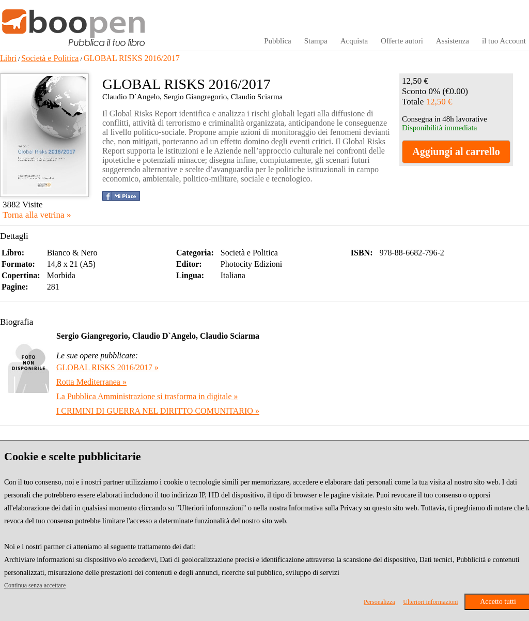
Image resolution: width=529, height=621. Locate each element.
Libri (8, 58)
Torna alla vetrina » (37, 215)
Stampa (316, 41)
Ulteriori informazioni (430, 601)
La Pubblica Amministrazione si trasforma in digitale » (147, 396)
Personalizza (379, 601)
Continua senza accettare (35, 585)
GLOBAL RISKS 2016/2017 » (107, 367)
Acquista (354, 41)
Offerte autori (402, 41)
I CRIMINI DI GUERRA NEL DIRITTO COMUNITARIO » (157, 410)
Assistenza (452, 41)
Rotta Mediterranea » (91, 381)
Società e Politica (50, 58)
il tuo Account (504, 41)
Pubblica (277, 41)
